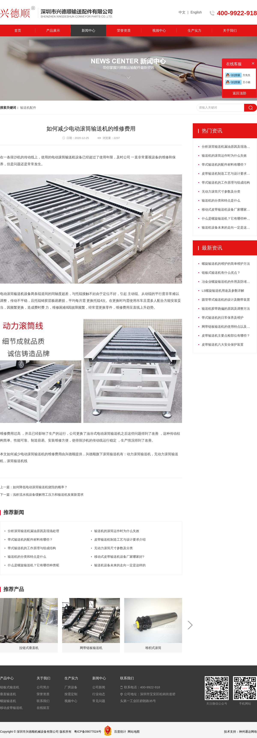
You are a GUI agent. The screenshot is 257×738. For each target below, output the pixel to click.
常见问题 (98, 701)
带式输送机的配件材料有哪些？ (30, 539)
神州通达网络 (248, 731)
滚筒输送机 (66, 157)
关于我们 (230, 30)
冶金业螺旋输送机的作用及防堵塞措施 (229, 281)
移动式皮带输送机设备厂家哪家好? (119, 556)
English (196, 12)
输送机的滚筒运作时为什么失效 (116, 531)
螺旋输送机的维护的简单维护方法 (226, 263)
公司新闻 (98, 687)
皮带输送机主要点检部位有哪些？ (226, 335)
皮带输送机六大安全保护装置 (223, 344)
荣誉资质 (124, 30)
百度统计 (120, 731)
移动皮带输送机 (11, 708)
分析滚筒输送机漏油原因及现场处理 (33, 531)
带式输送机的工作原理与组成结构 (32, 548)
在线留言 (43, 708)
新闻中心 (88, 30)
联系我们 (43, 701)
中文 (182, 12)
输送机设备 (22, 294)
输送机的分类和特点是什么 (27, 556)
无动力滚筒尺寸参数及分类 (113, 548)
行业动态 (98, 694)
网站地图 (134, 731)
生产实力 (194, 30)
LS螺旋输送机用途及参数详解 (223, 290)
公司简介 (43, 687)
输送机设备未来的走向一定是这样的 (120, 565)
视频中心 (159, 30)
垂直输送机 (8, 694)
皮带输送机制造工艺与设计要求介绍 (120, 539)
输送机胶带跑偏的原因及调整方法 (226, 308)
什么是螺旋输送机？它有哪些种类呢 (33, 565)
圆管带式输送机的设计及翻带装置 (226, 299)
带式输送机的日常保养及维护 (223, 317)
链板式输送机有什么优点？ (221, 272)
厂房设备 (70, 687)
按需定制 (70, 694)
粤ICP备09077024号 (88, 731)
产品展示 (53, 30)
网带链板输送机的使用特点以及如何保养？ (229, 326)
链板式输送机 (9, 687)
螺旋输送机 (8, 701)
